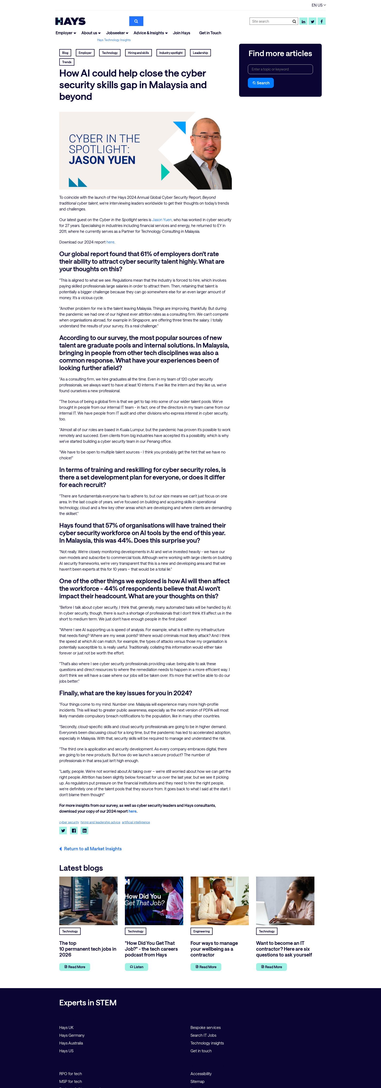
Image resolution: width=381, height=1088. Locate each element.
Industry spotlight (170, 52)
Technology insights (207, 1043)
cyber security (69, 822)
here (110, 242)
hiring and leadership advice (100, 822)
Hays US (66, 1050)
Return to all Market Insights (93, 848)
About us (89, 32)
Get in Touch (210, 32)
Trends (66, 62)
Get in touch (201, 1050)
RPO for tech (70, 1073)
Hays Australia (71, 1043)
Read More (74, 967)
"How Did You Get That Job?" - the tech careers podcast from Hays (151, 948)
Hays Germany (72, 1035)
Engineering (201, 931)
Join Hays (181, 32)
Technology (110, 52)
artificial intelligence (136, 822)
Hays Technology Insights (114, 40)
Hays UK (66, 1027)
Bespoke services (205, 1027)
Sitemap (197, 1081)
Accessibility (201, 1073)
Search (260, 82)
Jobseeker (115, 32)
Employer (64, 32)
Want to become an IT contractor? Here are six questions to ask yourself (284, 948)
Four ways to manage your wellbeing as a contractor (214, 948)
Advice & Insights (149, 32)
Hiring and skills (138, 52)
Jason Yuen (162, 219)
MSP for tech (70, 1081)
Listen (136, 967)
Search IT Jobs (203, 1035)
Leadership (200, 52)
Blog (65, 52)
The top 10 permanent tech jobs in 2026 (87, 948)
